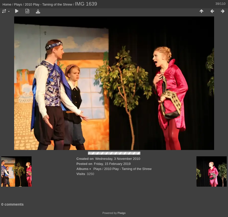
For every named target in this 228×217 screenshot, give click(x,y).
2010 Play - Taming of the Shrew (48, 4)
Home (7, 4)
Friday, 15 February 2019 (112, 164)
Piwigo (122, 212)
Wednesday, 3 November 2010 (117, 159)
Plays (18, 4)
